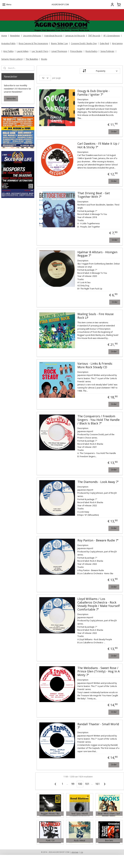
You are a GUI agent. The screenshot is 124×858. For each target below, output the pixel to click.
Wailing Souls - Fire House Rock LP (95, 316)
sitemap (74, 852)
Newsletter (15, 35)
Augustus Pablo (8, 43)
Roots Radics (91, 51)
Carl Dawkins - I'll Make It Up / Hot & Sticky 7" (98, 145)
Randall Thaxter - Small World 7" (98, 725)
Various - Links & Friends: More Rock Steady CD (95, 365)
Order (114, 131)
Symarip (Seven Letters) (12, 59)
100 (80, 784)
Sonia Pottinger (107, 51)
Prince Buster (76, 51)
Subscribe (11, 98)
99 (72, 784)
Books (44, 59)
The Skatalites (32, 59)
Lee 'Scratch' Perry (40, 51)
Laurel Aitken (23, 51)
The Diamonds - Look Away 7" (98, 482)
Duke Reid (104, 43)
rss (82, 852)
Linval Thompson (59, 51)
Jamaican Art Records (75, 35)
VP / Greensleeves (111, 35)
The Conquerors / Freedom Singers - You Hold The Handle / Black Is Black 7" (98, 419)
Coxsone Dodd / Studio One (84, 43)
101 (87, 784)
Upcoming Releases (32, 35)
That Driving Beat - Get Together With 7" (93, 195)
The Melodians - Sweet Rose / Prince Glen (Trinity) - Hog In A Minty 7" (98, 671)
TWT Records (94, 35)
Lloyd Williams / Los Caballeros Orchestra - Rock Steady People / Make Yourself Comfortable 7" (98, 604)
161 (97, 784)
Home (4, 35)
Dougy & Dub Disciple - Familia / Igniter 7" (93, 92)
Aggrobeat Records (53, 35)
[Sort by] (100, 71)
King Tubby (8, 51)
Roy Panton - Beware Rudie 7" (97, 540)
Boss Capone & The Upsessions (33, 43)
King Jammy (117, 43)
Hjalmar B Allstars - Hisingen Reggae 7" (97, 254)
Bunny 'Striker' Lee (59, 43)
